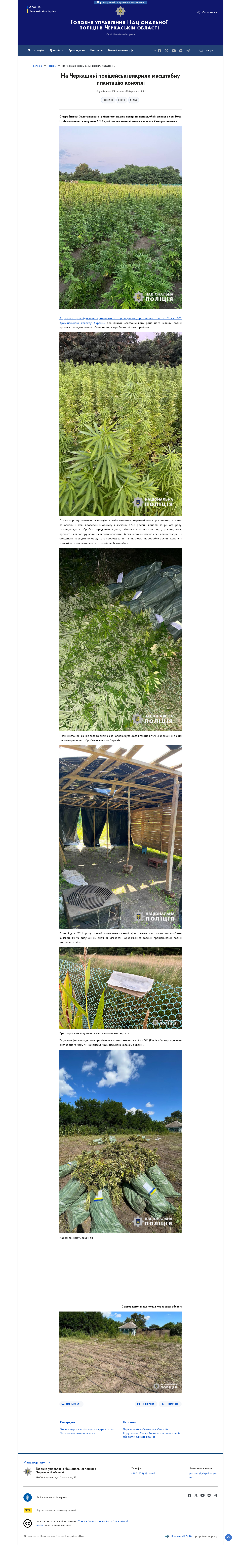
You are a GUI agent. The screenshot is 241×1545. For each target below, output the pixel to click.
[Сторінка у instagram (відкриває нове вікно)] (181, 51)
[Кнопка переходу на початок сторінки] (228, 1537)
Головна (37, 66)
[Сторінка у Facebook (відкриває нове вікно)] (159, 51)
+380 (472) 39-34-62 (143, 1473)
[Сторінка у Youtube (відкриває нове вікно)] (174, 51)
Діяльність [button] (56, 50)
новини (121, 100)
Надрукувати (73, 1404)
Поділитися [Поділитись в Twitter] (172, 1404)
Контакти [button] (96, 50)
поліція (133, 100)
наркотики (108, 100)
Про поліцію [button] (36, 50)
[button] (37, 1463)
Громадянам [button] (77, 50)
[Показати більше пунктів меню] (154, 50)
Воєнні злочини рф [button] (120, 50)
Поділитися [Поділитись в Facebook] (147, 1404)
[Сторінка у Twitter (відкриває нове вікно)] (167, 51)
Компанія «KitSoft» (182, 1536)
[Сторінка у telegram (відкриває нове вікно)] (188, 51)
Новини (52, 66)
